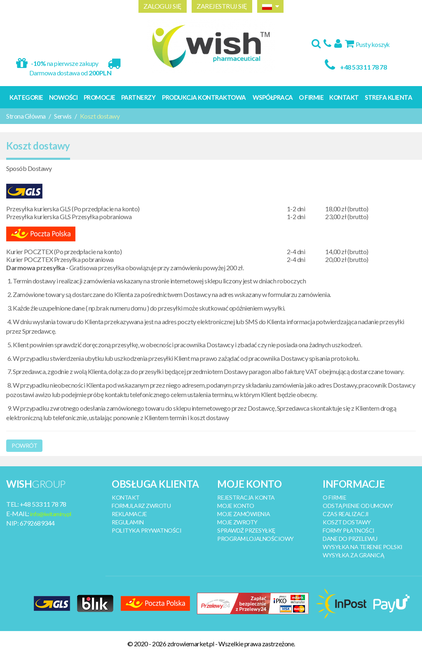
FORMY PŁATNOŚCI (349, 530)
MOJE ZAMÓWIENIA (243, 513)
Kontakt (344, 97)
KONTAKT (126, 497)
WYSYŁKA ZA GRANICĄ (353, 555)
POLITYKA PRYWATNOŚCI (146, 530)
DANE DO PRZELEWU (350, 538)
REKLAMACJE (129, 513)
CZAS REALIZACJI (346, 513)
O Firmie (311, 97)
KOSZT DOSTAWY (347, 522)
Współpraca (273, 97)
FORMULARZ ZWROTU (141, 505)
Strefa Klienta (388, 97)
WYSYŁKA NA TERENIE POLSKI (363, 546)
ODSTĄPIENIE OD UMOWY (358, 505)
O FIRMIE (334, 497)
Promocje (99, 97)
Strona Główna (26, 116)
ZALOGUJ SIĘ (162, 6)
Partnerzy (138, 97)
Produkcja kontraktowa (204, 97)
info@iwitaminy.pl (50, 513)
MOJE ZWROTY (237, 522)
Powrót (24, 445)
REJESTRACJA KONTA (246, 497)
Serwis (62, 116)
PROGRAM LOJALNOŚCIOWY (255, 538)
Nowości (63, 97)
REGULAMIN (128, 522)
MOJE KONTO (235, 505)
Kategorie (26, 97)
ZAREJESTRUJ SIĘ (222, 6)
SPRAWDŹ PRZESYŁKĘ (246, 530)
